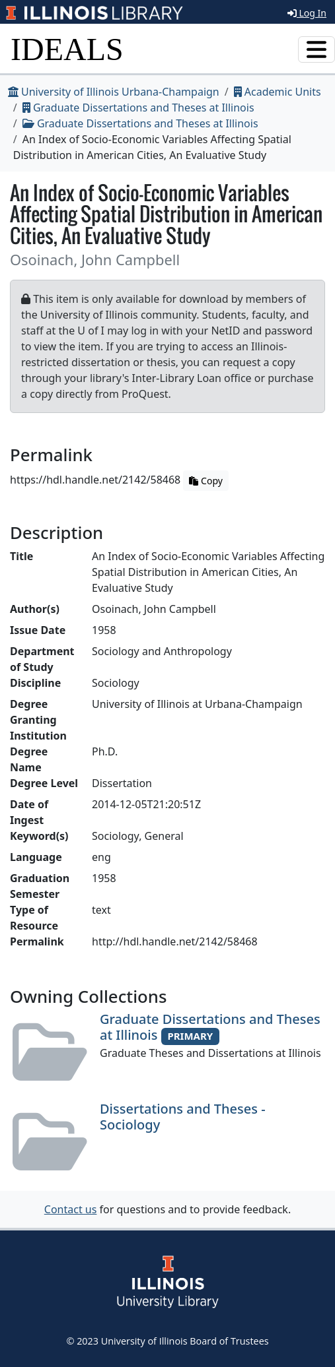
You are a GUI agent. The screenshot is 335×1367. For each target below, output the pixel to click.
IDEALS (67, 49)
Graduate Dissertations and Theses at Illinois (138, 107)
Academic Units (277, 91)
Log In (306, 13)
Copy (205, 480)
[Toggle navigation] (316, 49)
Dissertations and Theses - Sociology (183, 1116)
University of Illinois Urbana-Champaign (113, 91)
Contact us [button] (70, 1209)
